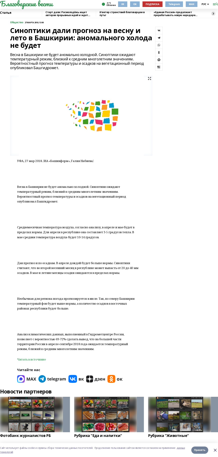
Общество (16, 22)
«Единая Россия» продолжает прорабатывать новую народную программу (174, 14)
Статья (5, 13)
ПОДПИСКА (152, 4)
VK (122, 4)
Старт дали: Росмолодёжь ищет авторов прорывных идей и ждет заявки (67, 14)
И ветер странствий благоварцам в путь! (122, 14)
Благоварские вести (26, 3)
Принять (199, 450)
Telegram (174, 4)
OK (135, 4)
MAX (191, 4)
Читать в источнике (31, 359)
